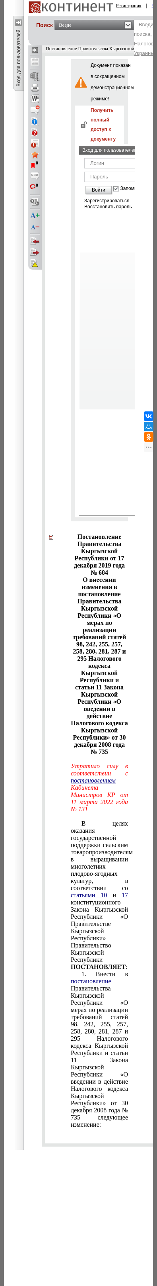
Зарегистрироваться (106, 201)
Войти (98, 190)
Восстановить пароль (108, 206)
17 (125, 895)
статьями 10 (89, 895)
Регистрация (128, 5)
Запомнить (132, 188)
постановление (91, 981)
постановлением (93, 780)
